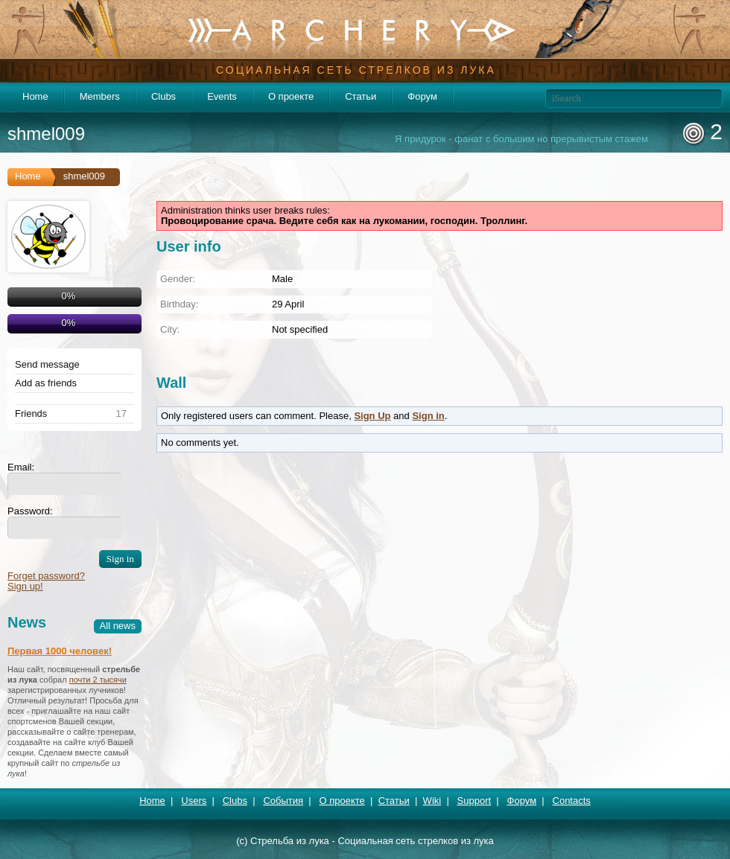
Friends (31, 414)
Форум (422, 96)
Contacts (572, 800)
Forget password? (46, 575)
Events (222, 96)
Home (35, 96)
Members (100, 96)
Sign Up (372, 415)
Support (474, 800)
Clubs (163, 96)
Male (282, 278)
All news (118, 625)
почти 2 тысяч (95, 679)
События (283, 800)
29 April (288, 304)
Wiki (432, 800)
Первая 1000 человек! (59, 651)
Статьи (360, 96)
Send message (47, 365)
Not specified (300, 329)
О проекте (291, 96)
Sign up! (25, 586)
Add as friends (46, 383)
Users (193, 800)
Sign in (428, 415)
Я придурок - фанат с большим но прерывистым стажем (521, 139)
